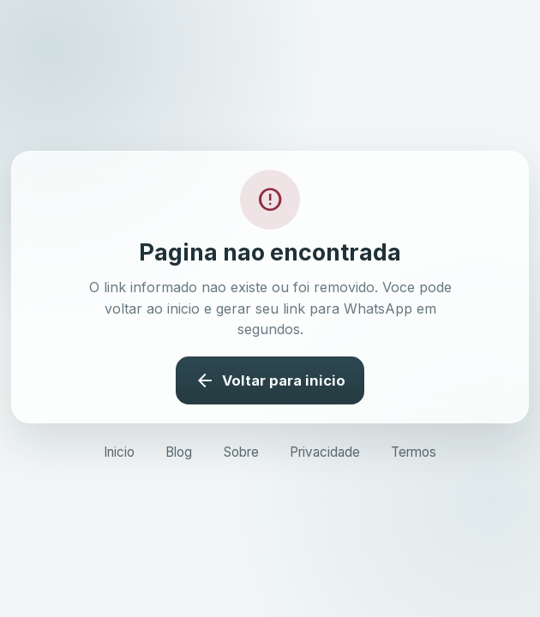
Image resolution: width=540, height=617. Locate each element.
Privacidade (325, 452)
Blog (178, 452)
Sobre (241, 452)
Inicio (119, 452)
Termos (413, 452)
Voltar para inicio (270, 380)
